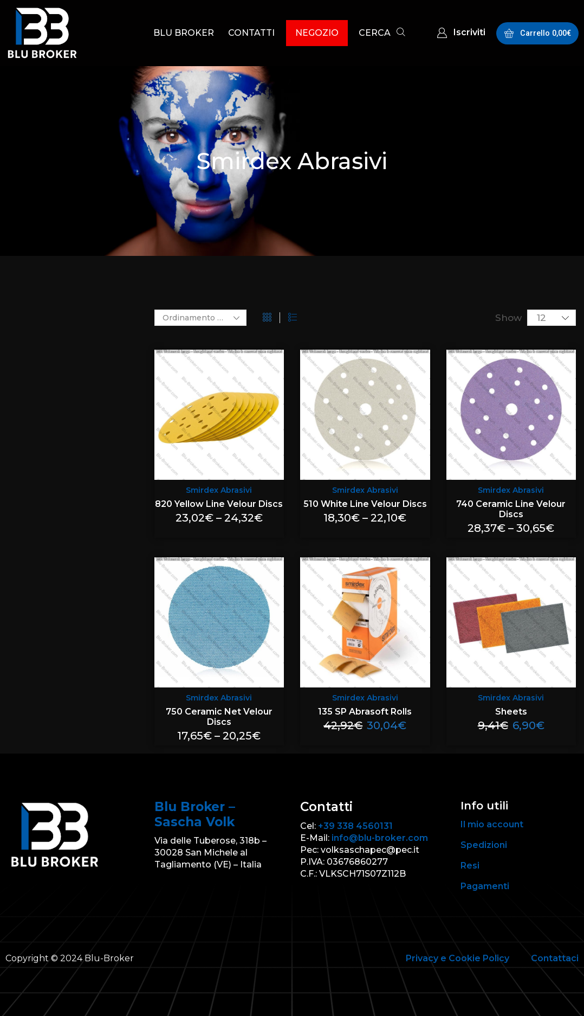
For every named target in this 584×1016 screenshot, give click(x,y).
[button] (382, 34)
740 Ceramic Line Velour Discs (511, 509)
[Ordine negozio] (200, 318)
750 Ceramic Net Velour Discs (219, 716)
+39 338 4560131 (355, 826)
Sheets (511, 711)
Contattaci (555, 958)
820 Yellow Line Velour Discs (219, 504)
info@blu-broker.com (380, 838)
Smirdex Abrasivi (219, 490)
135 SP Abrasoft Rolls (365, 711)
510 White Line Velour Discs (365, 504)
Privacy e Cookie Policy (457, 958)
